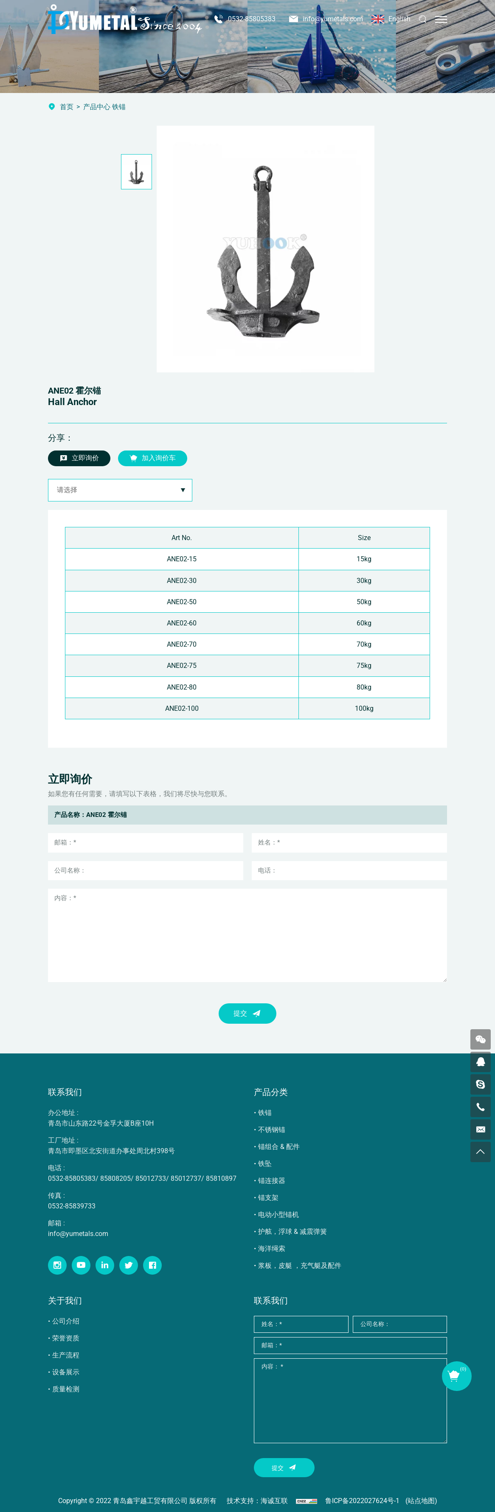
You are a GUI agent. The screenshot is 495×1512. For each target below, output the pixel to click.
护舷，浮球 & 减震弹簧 (292, 1232)
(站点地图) (421, 1501)
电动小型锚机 (278, 1215)
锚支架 (268, 1198)
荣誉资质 (65, 1338)
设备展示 (65, 1372)
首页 (66, 107)
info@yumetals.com (333, 19)
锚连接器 (271, 1181)
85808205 (115, 1178)
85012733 (150, 1178)
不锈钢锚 (271, 1130)
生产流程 (65, 1355)
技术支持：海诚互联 (257, 1501)
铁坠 (265, 1164)
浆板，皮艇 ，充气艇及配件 (299, 1265)
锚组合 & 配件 (279, 1147)
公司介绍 (65, 1321)
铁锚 (265, 1113)
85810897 (221, 1178)
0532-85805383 (252, 19)
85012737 (186, 1178)
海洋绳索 (271, 1249)
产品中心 (96, 107)
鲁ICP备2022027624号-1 (362, 1501)
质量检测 (65, 1389)
